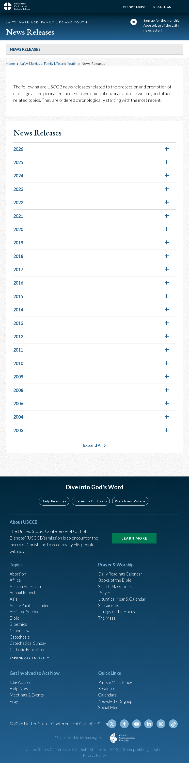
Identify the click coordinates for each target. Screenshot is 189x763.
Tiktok (173, 723)
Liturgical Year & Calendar (123, 593)
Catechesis (20, 633)
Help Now (19, 686)
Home (10, 65)
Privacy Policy (94, 755)
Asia (14, 593)
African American (26, 580)
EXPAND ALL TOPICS (27, 655)
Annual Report (23, 586)
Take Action (21, 679)
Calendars (108, 692)
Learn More (134, 531)
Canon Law (20, 626)
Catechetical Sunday (29, 640)
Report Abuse (132, 7)
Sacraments (109, 600)
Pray (14, 699)
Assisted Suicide (25, 606)
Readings (161, 7)
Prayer (104, 586)
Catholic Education (28, 646)
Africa (15, 573)
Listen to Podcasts (91, 494)
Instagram (161, 723)
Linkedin (149, 723)
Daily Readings (54, 494)
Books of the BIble (115, 573)
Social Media (110, 706)
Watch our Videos (130, 494)
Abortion (18, 566)
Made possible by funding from (80, 737)
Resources (108, 686)
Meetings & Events (28, 692)
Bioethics (19, 620)
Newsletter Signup (116, 699)
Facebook (126, 723)
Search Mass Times (116, 580)
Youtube (138, 723)
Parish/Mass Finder (116, 679)
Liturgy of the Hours (117, 606)
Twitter (114, 723)
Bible (15, 613)
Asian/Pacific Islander (30, 600)
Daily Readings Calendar (122, 566)
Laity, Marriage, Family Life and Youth (48, 65)
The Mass (107, 613)
